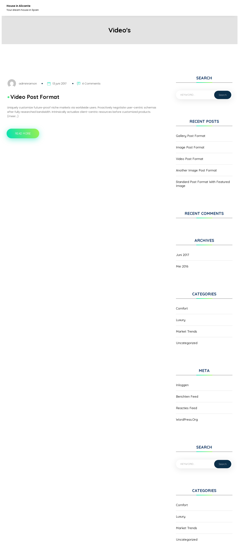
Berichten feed (187, 396)
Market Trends (186, 331)
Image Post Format (190, 147)
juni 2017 (182, 255)
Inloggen (182, 385)
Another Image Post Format (196, 170)
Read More (24, 135)
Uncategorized (186, 343)
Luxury (180, 320)
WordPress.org (187, 419)
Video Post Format (34, 96)
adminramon (28, 83)
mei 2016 (182, 266)
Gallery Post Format (190, 136)
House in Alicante (18, 6)
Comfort (182, 308)
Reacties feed (186, 408)
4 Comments (91, 83)
